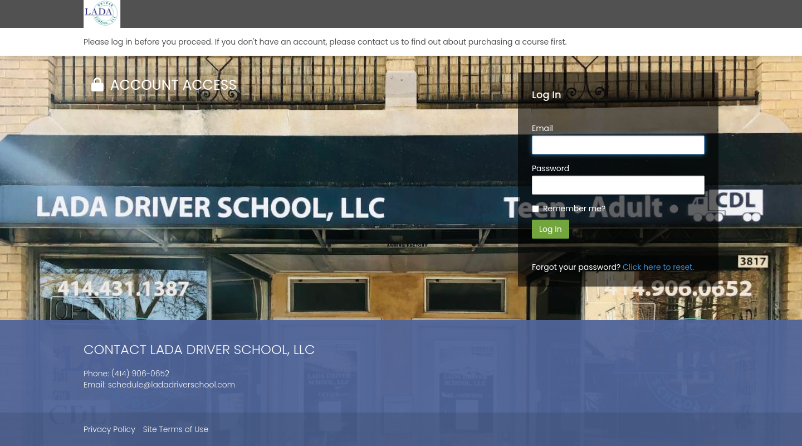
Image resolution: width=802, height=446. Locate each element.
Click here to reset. (658, 267)
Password (550, 168)
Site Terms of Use (176, 429)
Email (542, 128)
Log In (550, 229)
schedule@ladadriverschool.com (171, 384)
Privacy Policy (109, 429)
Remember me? (574, 208)
